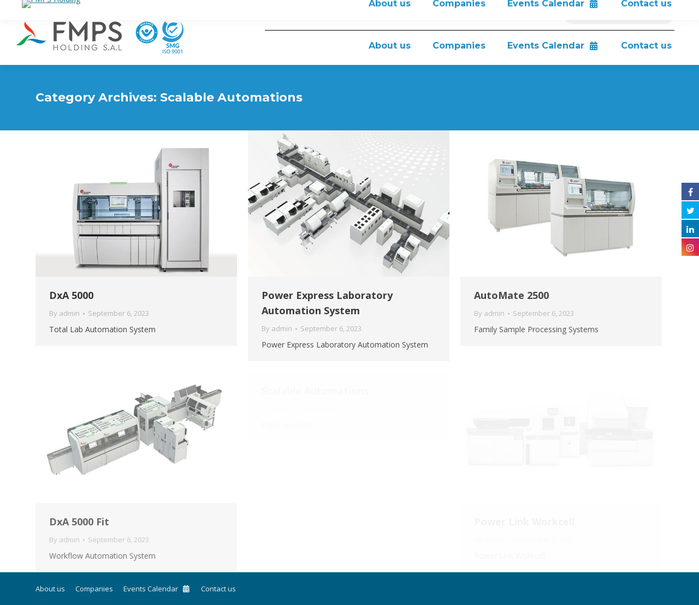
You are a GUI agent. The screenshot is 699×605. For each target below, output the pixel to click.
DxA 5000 (71, 295)
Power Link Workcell (524, 521)
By (64, 313)
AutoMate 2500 (511, 295)
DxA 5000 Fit (79, 521)
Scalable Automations (315, 390)
